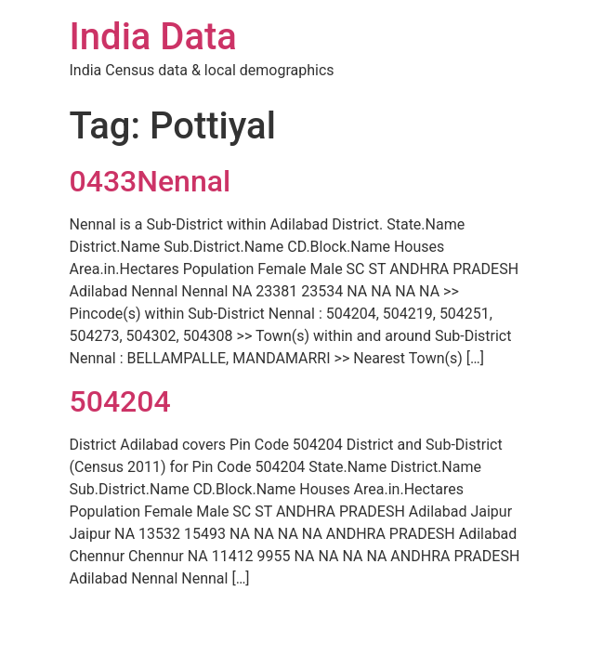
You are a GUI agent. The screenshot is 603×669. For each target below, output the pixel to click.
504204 (120, 401)
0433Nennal (150, 181)
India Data (153, 37)
